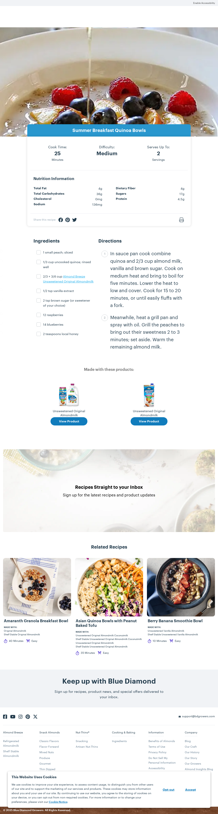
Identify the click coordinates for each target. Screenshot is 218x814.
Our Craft (191, 746)
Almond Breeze (13, 732)
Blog (188, 741)
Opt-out (168, 789)
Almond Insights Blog (199, 769)
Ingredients (119, 741)
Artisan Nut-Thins (87, 746)
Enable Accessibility (204, 3)
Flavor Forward (49, 746)
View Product (69, 421)
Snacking (82, 741)
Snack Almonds (49, 732)
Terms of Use (156, 746)
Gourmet (45, 763)
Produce (44, 758)
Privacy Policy (157, 752)
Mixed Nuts (46, 752)
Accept (190, 789)
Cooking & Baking (123, 732)
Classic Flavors (49, 741)
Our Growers (193, 763)
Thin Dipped (47, 769)
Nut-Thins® (82, 732)
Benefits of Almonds (161, 741)
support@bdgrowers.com (198, 716)
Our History (192, 752)
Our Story (191, 758)
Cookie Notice (58, 802)
